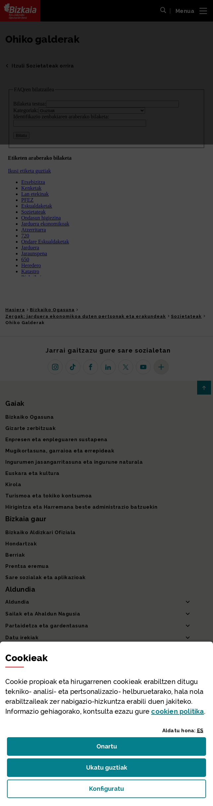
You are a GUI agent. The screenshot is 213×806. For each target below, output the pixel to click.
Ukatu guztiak (108, 769)
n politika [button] (177, 711)
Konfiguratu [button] (142, 790)
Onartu (113, 748)
